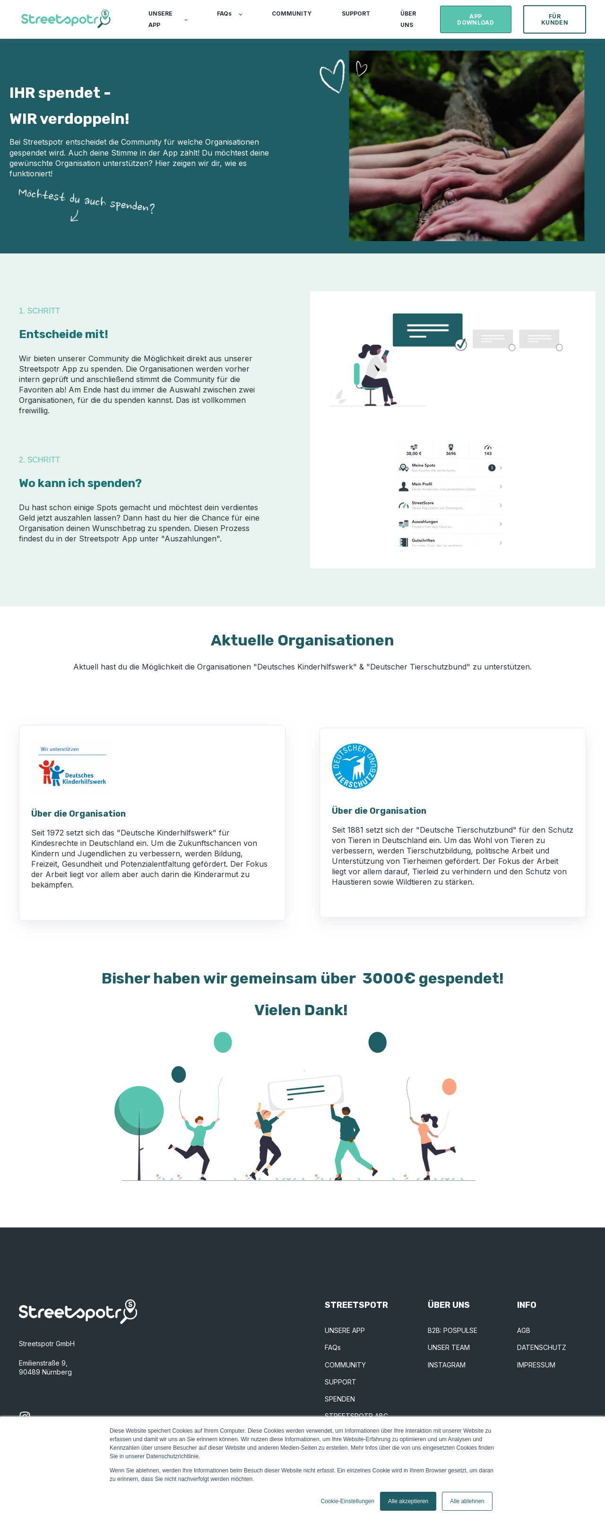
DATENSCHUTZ (541, 1347)
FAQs (333, 1347)
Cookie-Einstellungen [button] (347, 1501)
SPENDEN (340, 1399)
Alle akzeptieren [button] (408, 1501)
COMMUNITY (345, 1365)
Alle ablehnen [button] (467, 1501)
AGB (523, 1330)
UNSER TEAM (449, 1347)
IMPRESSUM (536, 1365)
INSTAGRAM (447, 1365)
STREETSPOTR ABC (356, 1416)
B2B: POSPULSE (452, 1330)
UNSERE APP (345, 1330)
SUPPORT (340, 1382)
